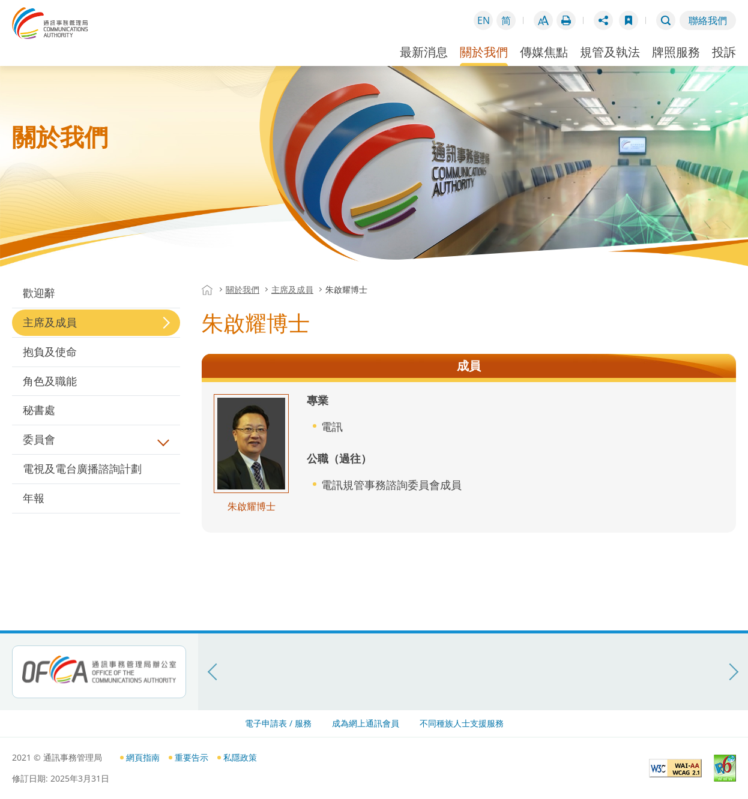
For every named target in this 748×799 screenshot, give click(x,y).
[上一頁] (213, 672)
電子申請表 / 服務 (278, 723)
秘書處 (39, 409)
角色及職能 (50, 381)
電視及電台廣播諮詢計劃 (82, 468)
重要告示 (191, 757)
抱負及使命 (50, 351)
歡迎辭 (39, 293)
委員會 (39, 439)
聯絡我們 (708, 20)
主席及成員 (50, 322)
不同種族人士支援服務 (462, 723)
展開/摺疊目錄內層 (163, 440)
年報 (33, 498)
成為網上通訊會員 (365, 723)
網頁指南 (143, 757)
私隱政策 (240, 757)
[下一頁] (733, 672)
